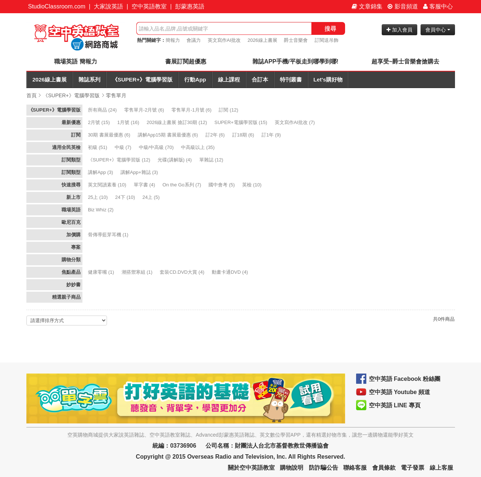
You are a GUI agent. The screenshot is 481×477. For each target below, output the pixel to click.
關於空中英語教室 (251, 468)
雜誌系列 (89, 79)
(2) (101, 209)
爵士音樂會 (296, 40)
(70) (157, 147)
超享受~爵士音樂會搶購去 (405, 61)
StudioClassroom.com (57, 6)
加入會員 (399, 30)
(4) (175, 160)
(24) (103, 110)
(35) (198, 147)
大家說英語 (108, 6)
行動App (195, 79)
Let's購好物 (328, 79)
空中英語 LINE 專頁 (395, 405)
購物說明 (291, 468)
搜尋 (330, 28)
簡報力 (173, 40)
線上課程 (229, 79)
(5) (222, 184)
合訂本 (260, 79)
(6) (145, 110)
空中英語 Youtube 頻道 (399, 392)
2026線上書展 (262, 40)
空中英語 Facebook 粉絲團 (405, 379)
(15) (99, 122)
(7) (295, 122)
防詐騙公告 (323, 468)
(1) (109, 234)
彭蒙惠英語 (189, 6)
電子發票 (412, 468)
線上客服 (441, 468)
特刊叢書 (291, 79)
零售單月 (116, 95)
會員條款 (384, 468)
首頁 (31, 95)
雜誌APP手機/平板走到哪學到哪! (295, 61)
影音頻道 (403, 6)
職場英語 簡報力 (75, 61)
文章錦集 (367, 6)
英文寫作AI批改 (224, 40)
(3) (101, 172)
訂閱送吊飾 (326, 40)
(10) (107, 184)
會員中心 (437, 30)
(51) (98, 147)
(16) (129, 122)
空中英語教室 (149, 6)
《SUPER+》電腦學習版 (142, 79)
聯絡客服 (355, 468)
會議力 (193, 40)
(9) (272, 135)
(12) (229, 110)
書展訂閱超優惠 (185, 61)
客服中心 (438, 6)
